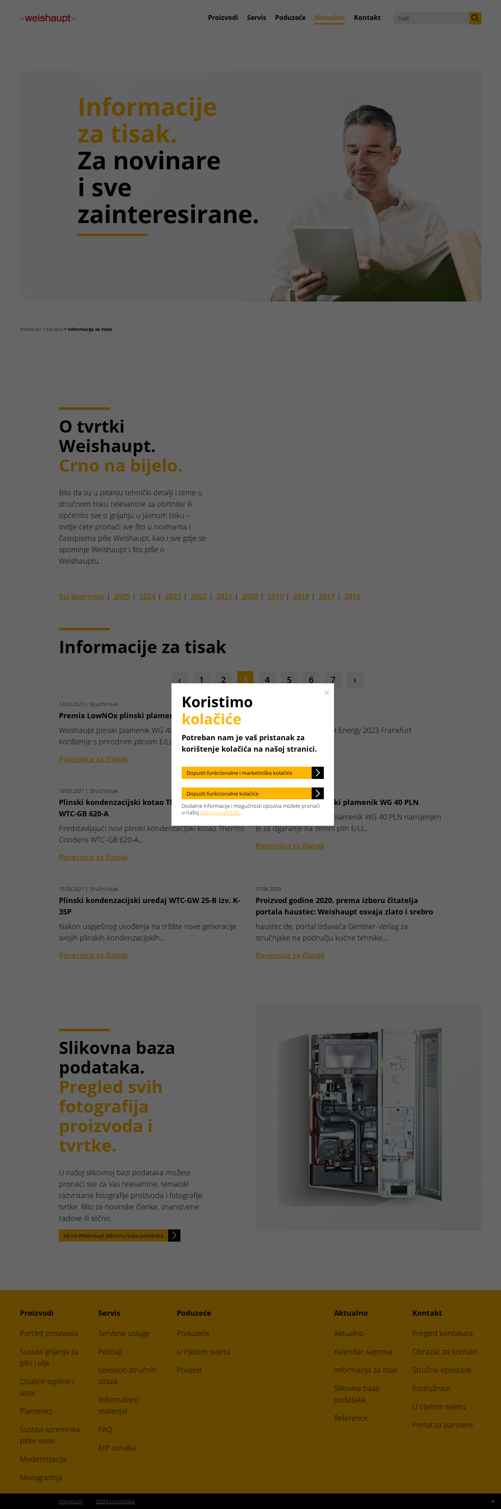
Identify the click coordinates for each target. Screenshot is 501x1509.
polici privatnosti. (220, 812)
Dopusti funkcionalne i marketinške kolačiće (239, 772)
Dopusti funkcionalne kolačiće (222, 793)
